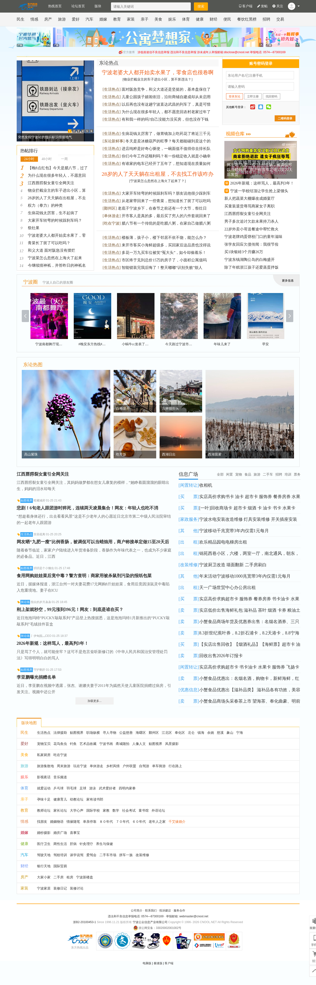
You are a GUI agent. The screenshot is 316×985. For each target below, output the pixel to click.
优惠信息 (189, 689)
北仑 (191, 733)
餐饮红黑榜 (247, 19)
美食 (158, 19)
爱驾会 (91, 855)
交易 (280, 19)
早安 (265, 344)
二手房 (58, 877)
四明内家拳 (127, 788)
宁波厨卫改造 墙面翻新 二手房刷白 (233, 564)
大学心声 (76, 810)
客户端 (169, 963)
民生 (20, 19)
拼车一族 (126, 855)
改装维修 (189, 564)
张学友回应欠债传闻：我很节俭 (251, 244)
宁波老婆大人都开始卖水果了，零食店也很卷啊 (157, 72)
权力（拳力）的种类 (45, 205)
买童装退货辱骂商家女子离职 (249, 206)
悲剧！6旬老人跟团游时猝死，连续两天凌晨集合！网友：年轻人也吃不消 (87, 508)
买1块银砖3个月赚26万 (243, 252)
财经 (213, 19)
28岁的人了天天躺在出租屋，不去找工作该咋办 (157, 174)
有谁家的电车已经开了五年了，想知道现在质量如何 (166, 164)
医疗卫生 (44, 844)
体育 (186, 19)
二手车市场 (107, 855)
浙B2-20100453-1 (84, 922)
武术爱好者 (107, 788)
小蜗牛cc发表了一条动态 (140, 344)
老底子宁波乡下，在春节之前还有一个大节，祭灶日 (162, 208)
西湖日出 (169, 454)
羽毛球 (71, 788)
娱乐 (172, 19)
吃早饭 (121, 454)
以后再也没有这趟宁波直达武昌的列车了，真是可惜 (166, 104)
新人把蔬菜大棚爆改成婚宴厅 (249, 198)
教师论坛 (44, 810)
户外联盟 (129, 766)
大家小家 (44, 877)
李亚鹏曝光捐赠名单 (36, 677)
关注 (277, 6)
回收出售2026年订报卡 (221, 655)
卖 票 (189, 610)
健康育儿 (60, 799)
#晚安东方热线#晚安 (94, 344)
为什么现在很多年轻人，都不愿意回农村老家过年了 (166, 112)
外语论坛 (158, 810)
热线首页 (55, 6)
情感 (34, 19)
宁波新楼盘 (84, 877)
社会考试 (129, 810)
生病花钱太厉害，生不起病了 (53, 213)
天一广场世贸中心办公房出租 (227, 587)
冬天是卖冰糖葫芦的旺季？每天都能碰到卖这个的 (168, 141)
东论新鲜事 (113, 141)
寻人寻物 (109, 733)
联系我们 (151, 910)
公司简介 (136, 910)
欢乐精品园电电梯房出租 (223, 542)
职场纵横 (93, 733)
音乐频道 (60, 777)
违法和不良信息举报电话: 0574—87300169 (136, 916)
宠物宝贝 (44, 744)
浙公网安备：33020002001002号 (157, 928)
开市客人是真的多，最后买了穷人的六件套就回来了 (166, 216)
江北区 (167, 733)
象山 (230, 733)
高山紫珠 (31, 454)
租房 (69, 877)
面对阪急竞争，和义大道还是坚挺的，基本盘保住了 (166, 89)
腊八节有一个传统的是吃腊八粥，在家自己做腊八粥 (166, 223)
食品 (247, 474)
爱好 (76, 19)
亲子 (144, 19)
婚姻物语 (57, 821)
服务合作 (179, 910)
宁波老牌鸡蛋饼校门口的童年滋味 (253, 237)
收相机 (205, 485)
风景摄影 (172, 744)
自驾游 (144, 766)
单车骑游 (159, 766)
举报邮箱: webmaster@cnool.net (187, 916)
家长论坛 (60, 810)
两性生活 (60, 844)
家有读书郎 (94, 799)
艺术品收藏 (88, 744)
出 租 (189, 542)
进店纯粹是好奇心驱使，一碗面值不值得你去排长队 (166, 149)
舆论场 (25, 602)
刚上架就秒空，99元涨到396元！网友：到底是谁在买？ (70, 609)
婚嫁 (103, 19)
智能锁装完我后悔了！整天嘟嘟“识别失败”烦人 (162, 267)
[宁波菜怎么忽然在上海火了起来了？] (157, 181)
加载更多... (95, 701)
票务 (297, 474)
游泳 (92, 788)
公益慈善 (126, 733)
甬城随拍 (122, 744)
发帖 (262, 6)
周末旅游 (63, 766)
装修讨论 (76, 888)
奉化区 (180, 733)
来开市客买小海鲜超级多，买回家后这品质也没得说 (166, 245)
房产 (48, 19)
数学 (115, 810)
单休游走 (111, 216)
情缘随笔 (73, 821)
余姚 (210, 733)
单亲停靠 (89, 821)
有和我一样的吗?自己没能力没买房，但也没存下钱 (165, 119)
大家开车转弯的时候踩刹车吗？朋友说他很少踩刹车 (166, 193)
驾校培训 (60, 855)
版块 (98, 6)
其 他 (189, 530)
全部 (220, 474)
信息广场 (188, 474)
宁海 (239, 733)
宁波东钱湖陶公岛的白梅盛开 (249, 259)
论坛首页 (78, 6)
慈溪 (220, 733)
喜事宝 (75, 833)
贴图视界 (26, 500)
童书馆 (144, 810)
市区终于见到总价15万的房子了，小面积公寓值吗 (164, 260)
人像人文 (139, 744)
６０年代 (139, 821)
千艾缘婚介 (177, 821)
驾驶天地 (44, 855)
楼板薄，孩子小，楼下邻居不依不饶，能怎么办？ (164, 237)
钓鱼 (73, 744)
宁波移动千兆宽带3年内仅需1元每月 (234, 530)
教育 (117, 19)
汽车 (89, 19)
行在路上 (175, 766)
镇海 (201, 733)
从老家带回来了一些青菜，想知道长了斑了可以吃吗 (166, 201)
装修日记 (60, 888)
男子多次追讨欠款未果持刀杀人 (251, 221)
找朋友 (42, 821)
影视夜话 (44, 777)
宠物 (238, 474)
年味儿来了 (222, 344)
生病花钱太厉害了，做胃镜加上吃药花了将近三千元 (166, 134)
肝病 (73, 844)
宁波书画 (106, 744)
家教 (106, 810)
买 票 (189, 496)
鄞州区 (110, 208)
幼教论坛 (76, 799)
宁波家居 (44, 888)
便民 (227, 19)
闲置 (229, 474)
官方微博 (129, 52)
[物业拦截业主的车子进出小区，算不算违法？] (157, 79)
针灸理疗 (86, 844)
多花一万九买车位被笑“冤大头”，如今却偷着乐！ (164, 252)
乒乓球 (58, 788)
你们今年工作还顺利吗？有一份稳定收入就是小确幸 (166, 156)
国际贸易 (60, 866)
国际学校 (93, 810)
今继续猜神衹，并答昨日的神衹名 (57, 265)
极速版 (158, 963)
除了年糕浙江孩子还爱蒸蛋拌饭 (251, 267)
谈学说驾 (76, 855)
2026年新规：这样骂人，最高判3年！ (262, 183)
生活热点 (111, 89)
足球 (83, 788)
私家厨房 (44, 755)
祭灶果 (33, 228)
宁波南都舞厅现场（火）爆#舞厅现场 (63, 344)
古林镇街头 (170, 408)
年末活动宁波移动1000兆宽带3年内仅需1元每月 (245, 576)
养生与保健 (104, 844)
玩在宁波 (80, 766)
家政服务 (189, 519)
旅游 (62, 19)
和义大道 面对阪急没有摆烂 (51, 250)
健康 (200, 19)
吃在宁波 (111, 223)
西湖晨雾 (214, 454)
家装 (131, 19)
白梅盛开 (123, 408)
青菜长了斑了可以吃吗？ (49, 243)
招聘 (266, 19)
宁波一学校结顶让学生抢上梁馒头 (259, 191)
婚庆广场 (60, 833)
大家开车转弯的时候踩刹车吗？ (55, 220)
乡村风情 (113, 766)
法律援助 (60, 733)
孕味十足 (44, 799)
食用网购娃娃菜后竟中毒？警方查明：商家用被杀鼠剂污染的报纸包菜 (84, 575)
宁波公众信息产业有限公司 (150, 922)
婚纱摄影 (44, 833)
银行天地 (44, 866)
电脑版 (147, 963)
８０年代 (106, 821)
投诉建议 (165, 910)
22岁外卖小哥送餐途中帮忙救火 (251, 229)
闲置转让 (189, 485)
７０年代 (122, 821)
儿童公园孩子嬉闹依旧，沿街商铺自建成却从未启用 (166, 97)
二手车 (268, 474)
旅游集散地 (45, 766)
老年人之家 (157, 821)
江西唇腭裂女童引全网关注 (51, 183)
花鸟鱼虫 (60, 744)
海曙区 (141, 733)
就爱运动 (44, 788)
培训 (288, 474)
